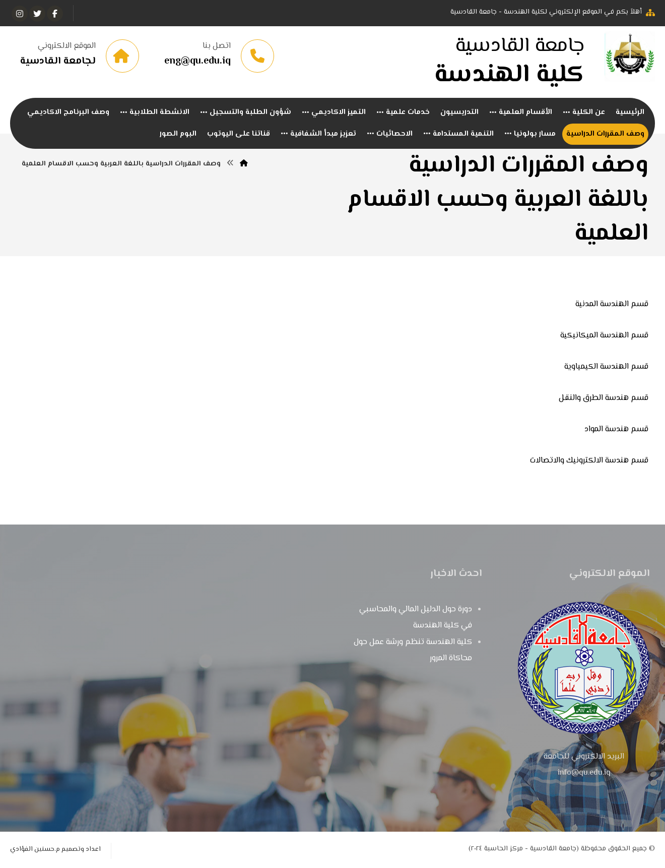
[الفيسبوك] (55, 14)
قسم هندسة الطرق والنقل (603, 398)
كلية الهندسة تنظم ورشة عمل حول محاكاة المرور (413, 650)
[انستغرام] (20, 14)
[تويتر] (37, 14)
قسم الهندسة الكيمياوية (606, 367)
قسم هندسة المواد (616, 430)
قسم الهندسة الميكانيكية (604, 336)
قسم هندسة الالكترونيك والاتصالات (589, 461)
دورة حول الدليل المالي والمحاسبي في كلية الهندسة (415, 618)
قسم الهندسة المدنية (611, 305)
